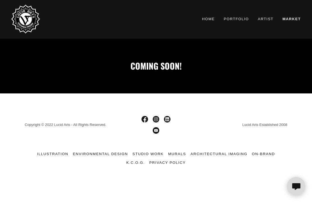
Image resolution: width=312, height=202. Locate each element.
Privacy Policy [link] (167, 162)
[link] (25, 19)
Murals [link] (177, 154)
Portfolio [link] (236, 19)
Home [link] (208, 19)
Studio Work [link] (148, 154)
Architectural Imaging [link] (219, 154)
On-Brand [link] (263, 154)
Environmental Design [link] (100, 154)
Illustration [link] (52, 154)
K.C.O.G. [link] (135, 162)
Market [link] (292, 19)
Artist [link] (266, 19)
